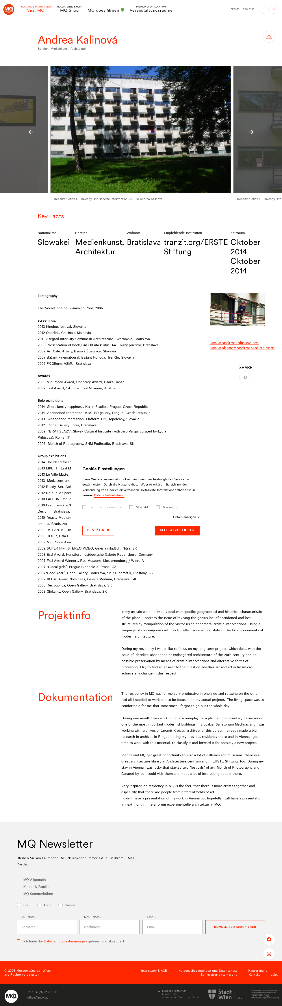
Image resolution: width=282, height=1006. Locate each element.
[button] (30, 132)
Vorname (29, 917)
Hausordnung (257, 970)
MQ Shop (69, 9)
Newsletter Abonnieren (235, 927)
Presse (235, 9)
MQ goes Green (105, 10)
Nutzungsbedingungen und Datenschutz (207, 970)
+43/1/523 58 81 (46, 992)
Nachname (92, 917)
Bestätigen (98, 530)
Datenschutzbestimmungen (65, 941)
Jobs (274, 974)
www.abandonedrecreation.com (242, 347)
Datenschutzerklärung (109, 495)
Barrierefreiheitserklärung (219, 974)
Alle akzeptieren (177, 530)
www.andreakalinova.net (234, 342)
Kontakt (254, 974)
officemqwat (37, 997)
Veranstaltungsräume (151, 9)
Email (151, 917)
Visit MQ (36, 9)
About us (248, 9)
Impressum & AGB (154, 970)
